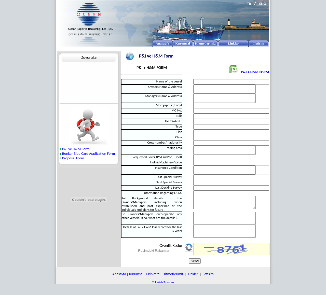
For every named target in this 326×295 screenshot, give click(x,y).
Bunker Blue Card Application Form (88, 153)
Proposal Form (73, 158)
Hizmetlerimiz (172, 284)
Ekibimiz (152, 284)
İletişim (208, 284)
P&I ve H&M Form (76, 149)
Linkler (193, 284)
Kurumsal (136, 284)
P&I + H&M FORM (249, 72)
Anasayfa (119, 284)
